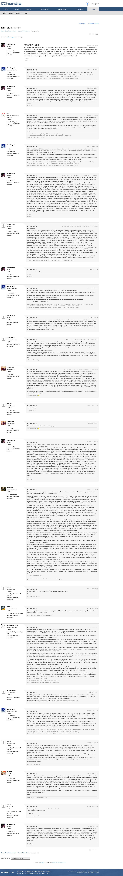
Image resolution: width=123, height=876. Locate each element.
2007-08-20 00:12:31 (92, 442)
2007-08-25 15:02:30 (92, 773)
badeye (9, 587)
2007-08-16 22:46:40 (69, 369)
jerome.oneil (10, 487)
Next (96, 34)
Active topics (82, 23)
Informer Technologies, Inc (59, 862)
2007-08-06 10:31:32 (92, 115)
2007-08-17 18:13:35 (93, 423)
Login (25, 13)
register (13, 37)
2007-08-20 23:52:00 (92, 692)
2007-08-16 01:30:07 (92, 269)
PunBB (42, 862)
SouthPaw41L (11, 337)
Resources (79, 9)
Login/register (94, 4)
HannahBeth (10, 367)
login (8, 37)
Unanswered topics (93, 23)
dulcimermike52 (11, 690)
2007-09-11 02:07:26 (92, 826)
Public (44, 9)
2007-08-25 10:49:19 (92, 743)
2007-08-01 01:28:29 (92, 45)
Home (6, 9)
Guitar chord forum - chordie (8, 31)
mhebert (9, 771)
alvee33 (9, 606)
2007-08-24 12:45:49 (92, 711)
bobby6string (11, 44)
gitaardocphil (11, 68)
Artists (28, 9)
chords (97, 873)
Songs (17, 9)
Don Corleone (11, 224)
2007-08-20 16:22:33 (92, 627)
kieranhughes (11, 316)
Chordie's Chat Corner (24, 31)
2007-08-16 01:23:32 (67, 226)
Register (18, 13)
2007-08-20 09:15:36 (92, 589)
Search (11, 13)
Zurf (8, 113)
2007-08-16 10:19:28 (93, 317)
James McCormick (12, 625)
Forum (93, 9)
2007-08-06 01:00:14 (92, 88)
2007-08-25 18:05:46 (92, 806)
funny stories (7, 27)
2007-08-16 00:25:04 (67, 175)
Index (4, 13)
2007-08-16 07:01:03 (92, 288)
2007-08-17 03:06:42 (92, 405)
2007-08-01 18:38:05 (92, 69)
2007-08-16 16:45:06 (68, 339)
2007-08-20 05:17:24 (92, 489)
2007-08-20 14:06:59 (92, 608)
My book (62, 9)
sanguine (9, 403)
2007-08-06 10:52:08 (92, 146)
